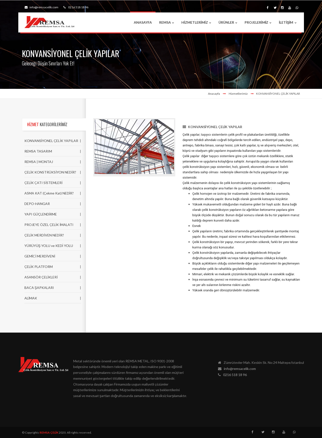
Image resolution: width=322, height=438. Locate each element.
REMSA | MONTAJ (38, 162)
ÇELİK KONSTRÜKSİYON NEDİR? (50, 172)
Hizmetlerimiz (238, 93)
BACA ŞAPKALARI (39, 287)
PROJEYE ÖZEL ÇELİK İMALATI (49, 225)
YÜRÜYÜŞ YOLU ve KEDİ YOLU (48, 246)
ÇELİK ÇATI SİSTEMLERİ (43, 183)
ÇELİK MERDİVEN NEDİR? (44, 235)
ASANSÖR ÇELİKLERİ (41, 277)
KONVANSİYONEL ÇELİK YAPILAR (51, 141)
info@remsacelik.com (41, 7)
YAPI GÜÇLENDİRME (40, 214)
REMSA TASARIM (38, 151)
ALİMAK (30, 298)
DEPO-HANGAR (37, 204)
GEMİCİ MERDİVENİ (39, 256)
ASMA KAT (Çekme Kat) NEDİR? (49, 193)
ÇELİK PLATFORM (38, 267)
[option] (134, 147)
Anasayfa (214, 93)
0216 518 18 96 (75, 7)
